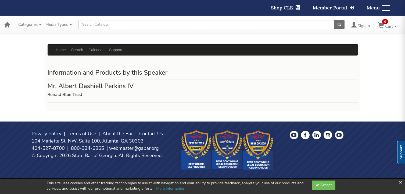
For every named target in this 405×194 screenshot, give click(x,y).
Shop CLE (285, 8)
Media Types (58, 24)
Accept (324, 185)
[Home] (7, 24)
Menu (378, 8)
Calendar (96, 50)
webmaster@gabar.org (134, 148)
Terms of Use (82, 133)
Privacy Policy (47, 133)
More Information (170, 188)
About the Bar (117, 133)
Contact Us (151, 133)
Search (77, 50)
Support (115, 50)
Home (61, 50)
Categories (29, 24)
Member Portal (333, 8)
